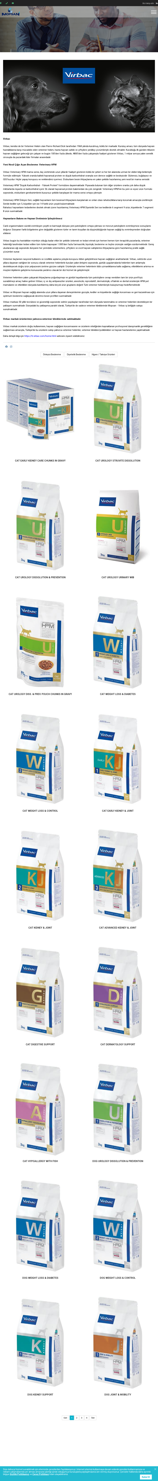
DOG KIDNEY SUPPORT (40, 1394)
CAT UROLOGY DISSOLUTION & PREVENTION (40, 577)
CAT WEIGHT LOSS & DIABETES (118, 694)
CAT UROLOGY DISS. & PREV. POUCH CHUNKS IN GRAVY (40, 694)
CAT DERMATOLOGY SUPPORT (117, 1044)
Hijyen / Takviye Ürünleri (103, 354)
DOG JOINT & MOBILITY (117, 1394)
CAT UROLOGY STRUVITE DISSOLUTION (117, 460)
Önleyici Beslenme (52, 354)
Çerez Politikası (40, 1474)
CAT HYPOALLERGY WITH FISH (40, 1161)
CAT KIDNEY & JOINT (40, 927)
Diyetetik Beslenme (76, 354)
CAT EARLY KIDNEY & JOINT (118, 810)
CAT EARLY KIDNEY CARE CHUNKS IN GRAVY (40, 460)
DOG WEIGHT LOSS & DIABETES (40, 1277)
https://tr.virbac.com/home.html (40, 336)
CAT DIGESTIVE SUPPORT (40, 1044)
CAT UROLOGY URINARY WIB (118, 577)
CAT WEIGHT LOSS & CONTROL (40, 810)
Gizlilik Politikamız (19, 1474)
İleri (93, 1418)
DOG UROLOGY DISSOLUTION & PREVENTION (117, 1161)
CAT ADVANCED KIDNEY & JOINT (117, 927)
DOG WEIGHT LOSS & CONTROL (118, 1277)
